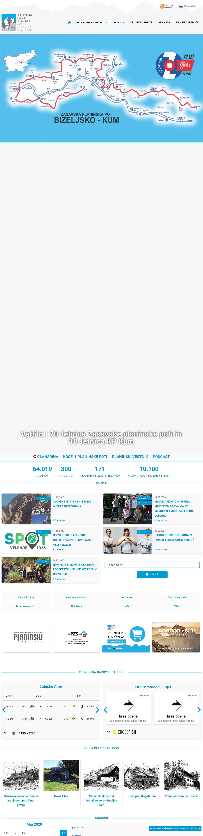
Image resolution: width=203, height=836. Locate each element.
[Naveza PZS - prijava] (166, 6)
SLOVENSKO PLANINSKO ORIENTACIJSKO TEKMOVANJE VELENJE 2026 (73, 540)
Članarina (45, 457)
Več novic (152, 574)
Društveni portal (141, 22)
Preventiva (127, 597)
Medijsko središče (187, 22)
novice (101, 482)
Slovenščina (188, 6)
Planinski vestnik (130, 457)
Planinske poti (92, 457)
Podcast (161, 457)
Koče (68, 457)
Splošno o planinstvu (76, 597)
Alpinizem (76, 606)
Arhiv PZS (164, 22)
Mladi (177, 606)
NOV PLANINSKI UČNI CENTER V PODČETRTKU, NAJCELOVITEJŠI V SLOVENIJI (75, 569)
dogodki (101, 818)
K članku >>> (59, 520)
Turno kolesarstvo (26, 606)
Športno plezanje (177, 597)
